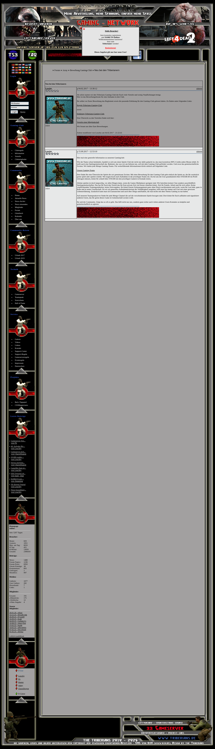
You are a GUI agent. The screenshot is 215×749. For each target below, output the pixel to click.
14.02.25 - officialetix (17, 627)
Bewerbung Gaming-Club (81, 70)
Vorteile (18, 156)
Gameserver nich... (18, 453)
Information (19, 153)
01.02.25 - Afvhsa (16, 632)
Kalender (18, 216)
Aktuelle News (21, 198)
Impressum (19, 363)
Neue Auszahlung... (18, 491)
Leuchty (21, 676)
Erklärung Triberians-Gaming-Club (90, 114)
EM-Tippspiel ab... (18, 474)
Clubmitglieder (21, 159)
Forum (57, 70)
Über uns (18, 219)
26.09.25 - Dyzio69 (17, 617)
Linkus (17, 345)
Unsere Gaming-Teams (86, 170)
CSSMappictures (21, 405)
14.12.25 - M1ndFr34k (18, 615)
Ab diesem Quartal (18, 485)
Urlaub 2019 (20, 258)
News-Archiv (20, 201)
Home (17, 195)
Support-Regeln (21, 354)
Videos (17, 342)
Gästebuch (19, 213)
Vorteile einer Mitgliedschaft (88, 122)
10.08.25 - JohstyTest (17, 623)
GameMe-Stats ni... (18, 469)
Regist (22, 112)
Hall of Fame (20, 303)
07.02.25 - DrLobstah (17, 629)
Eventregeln (19, 360)
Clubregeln (19, 150)
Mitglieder (19, 207)
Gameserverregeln (22, 357)
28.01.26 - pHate (15, 613)
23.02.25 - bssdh (15, 625)
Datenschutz (19, 366)
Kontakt (18, 348)
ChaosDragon (23, 688)
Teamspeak (19, 297)
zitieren (199, 88)
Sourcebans (19, 300)
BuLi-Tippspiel (21, 402)
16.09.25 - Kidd (15, 619)
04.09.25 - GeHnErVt (17, 621)
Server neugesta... (18, 463)
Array (65, 70)
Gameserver (19, 294)
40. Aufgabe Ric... (18, 447)
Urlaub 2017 (20, 255)
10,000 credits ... (17, 458)
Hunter (21, 682)
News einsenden (21, 204)
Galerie (18, 339)
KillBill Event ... (17, 480)
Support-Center (21, 351)
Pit (19, 679)
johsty (20, 685)
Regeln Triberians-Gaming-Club (89, 105)
